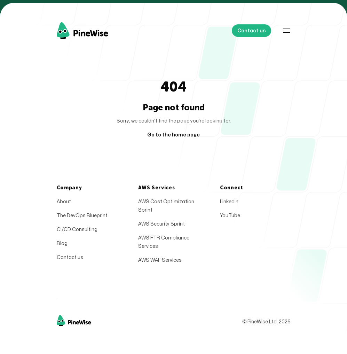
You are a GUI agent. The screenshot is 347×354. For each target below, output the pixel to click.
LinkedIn (229, 203)
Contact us (70, 259)
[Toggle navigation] (286, 30)
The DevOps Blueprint (82, 217)
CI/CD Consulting (77, 231)
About (64, 203)
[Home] (91, 30)
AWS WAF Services (160, 262)
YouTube (230, 217)
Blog (62, 245)
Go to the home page (173, 135)
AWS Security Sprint (161, 225)
